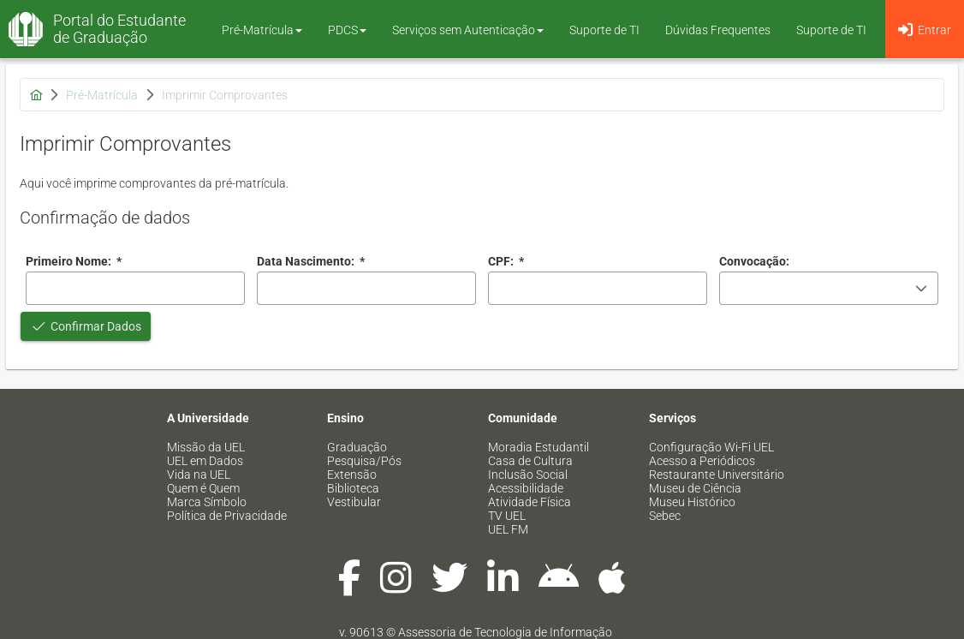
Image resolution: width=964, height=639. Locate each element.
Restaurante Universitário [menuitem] (716, 474)
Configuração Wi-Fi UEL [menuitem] (711, 447)
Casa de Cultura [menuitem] (530, 461)
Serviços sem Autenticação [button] (468, 30)
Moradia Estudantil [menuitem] (538, 447)
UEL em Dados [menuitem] (205, 461)
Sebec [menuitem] (665, 516)
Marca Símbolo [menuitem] (207, 502)
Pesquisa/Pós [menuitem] (364, 461)
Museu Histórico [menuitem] (692, 502)
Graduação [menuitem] (357, 447)
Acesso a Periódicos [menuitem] (702, 461)
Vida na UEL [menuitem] (198, 474)
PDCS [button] (347, 30)
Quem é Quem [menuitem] (203, 488)
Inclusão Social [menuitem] (528, 474)
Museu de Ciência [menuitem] (695, 488)
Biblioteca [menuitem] (353, 488)
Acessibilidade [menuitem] (525, 488)
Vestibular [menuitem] (354, 502)
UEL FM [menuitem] (508, 529)
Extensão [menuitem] (352, 474)
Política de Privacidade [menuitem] (227, 516)
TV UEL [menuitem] (507, 516)
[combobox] (366, 288)
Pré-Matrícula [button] (262, 30)
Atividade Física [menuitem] (529, 502)
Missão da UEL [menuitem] (206, 447)
